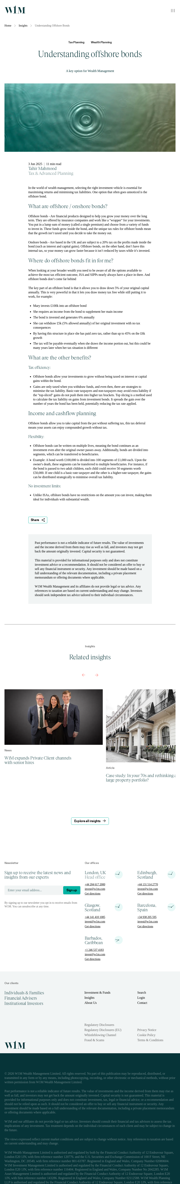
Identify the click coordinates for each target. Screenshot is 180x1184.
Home (7, 25)
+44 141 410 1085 (95, 917)
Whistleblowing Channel (100, 1035)
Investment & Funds (97, 992)
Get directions (92, 893)
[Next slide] (97, 675)
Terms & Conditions (150, 1040)
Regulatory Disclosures (99, 1025)
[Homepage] (14, 9)
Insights (23, 25)
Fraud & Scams (94, 1040)
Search (141, 992)
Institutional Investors (23, 1003)
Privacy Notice (146, 1030)
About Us (90, 1002)
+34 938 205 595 (146, 917)
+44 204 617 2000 (95, 884)
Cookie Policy (146, 1035)
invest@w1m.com (95, 888)
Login (141, 997)
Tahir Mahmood (42, 168)
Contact (142, 1002)
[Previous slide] (84, 675)
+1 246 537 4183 (94, 949)
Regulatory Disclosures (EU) (102, 1030)
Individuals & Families (24, 993)
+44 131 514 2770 (147, 884)
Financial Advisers (20, 998)
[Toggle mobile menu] (173, 10)
